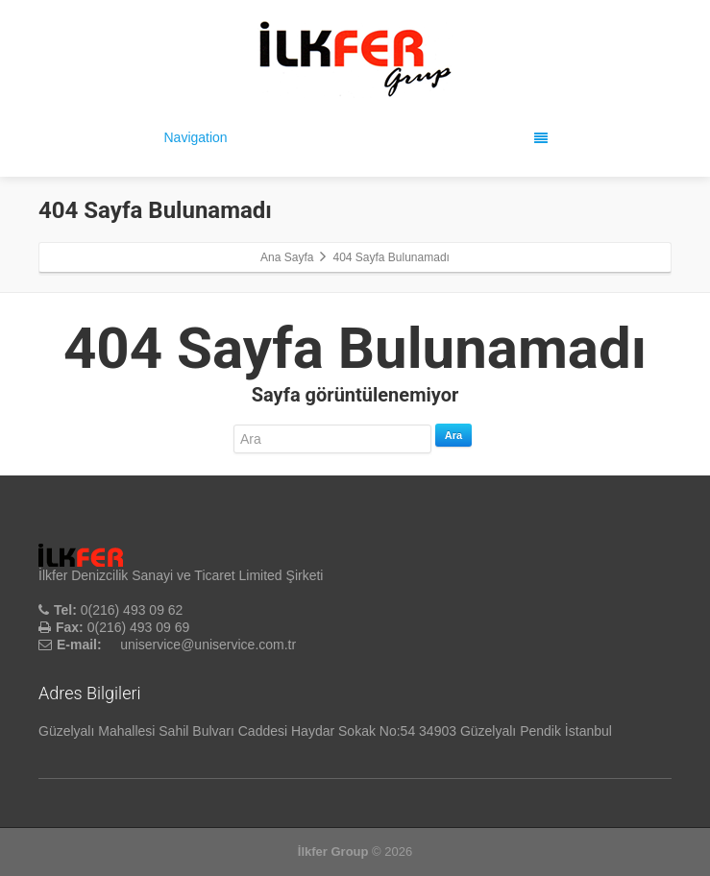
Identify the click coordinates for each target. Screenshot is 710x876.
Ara (453, 435)
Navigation (356, 137)
